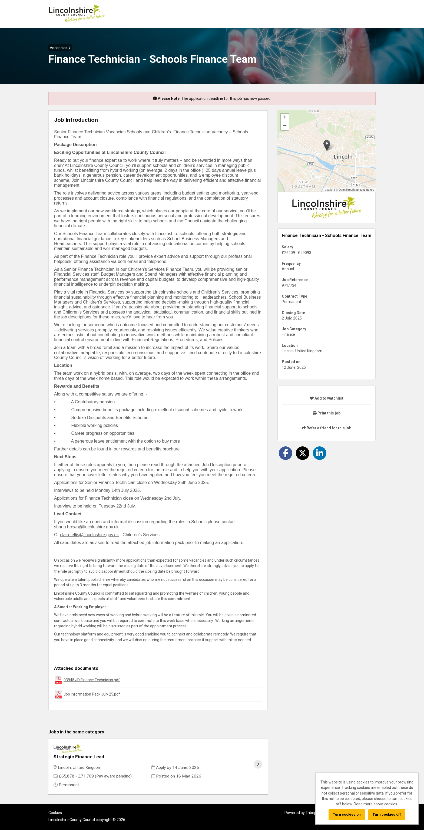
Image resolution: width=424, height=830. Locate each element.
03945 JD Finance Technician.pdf (92, 680)
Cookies (55, 805)
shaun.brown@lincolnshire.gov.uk (86, 527)
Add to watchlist (326, 398)
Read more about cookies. (376, 804)
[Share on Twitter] (302, 453)
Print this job (326, 413)
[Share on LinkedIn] (319, 453)
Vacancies (60, 48)
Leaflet (329, 189)
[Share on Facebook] (285, 453)
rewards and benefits (141, 449)
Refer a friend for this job (326, 428)
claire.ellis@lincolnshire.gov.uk (89, 534)
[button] (326, 145)
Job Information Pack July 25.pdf (92, 694)
